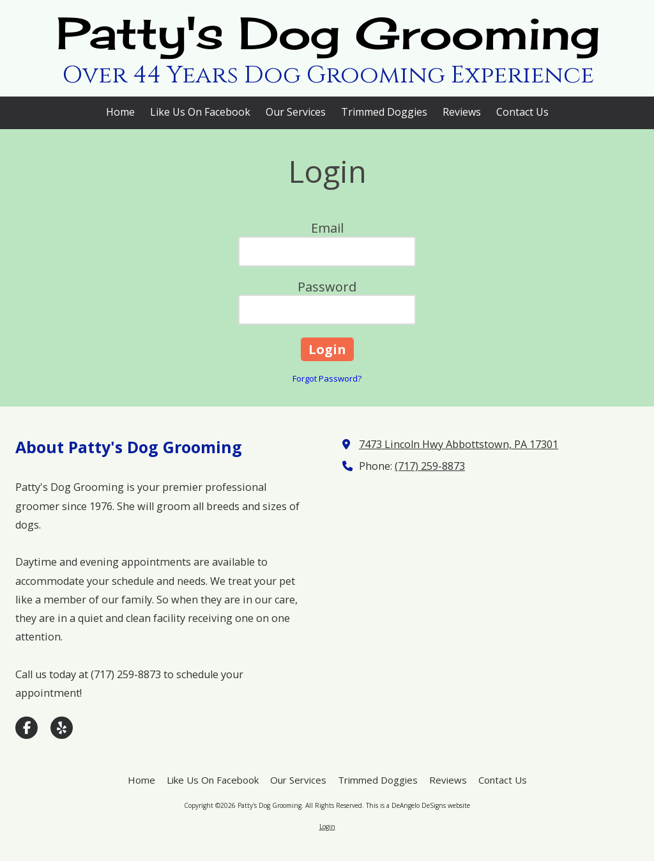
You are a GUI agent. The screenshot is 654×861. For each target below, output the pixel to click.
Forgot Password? (327, 378)
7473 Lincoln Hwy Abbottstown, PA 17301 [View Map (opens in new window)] (458, 444)
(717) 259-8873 (430, 466)
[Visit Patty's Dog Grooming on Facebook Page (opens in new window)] (26, 728)
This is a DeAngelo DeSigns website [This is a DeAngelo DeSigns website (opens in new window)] (418, 805)
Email (327, 228)
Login (327, 826)
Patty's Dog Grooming (328, 33)
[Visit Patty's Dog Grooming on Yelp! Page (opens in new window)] (61, 728)
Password (327, 286)
